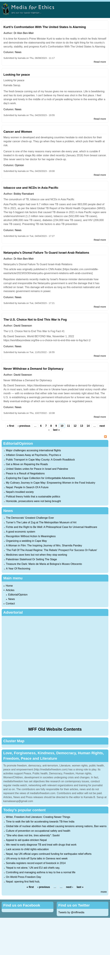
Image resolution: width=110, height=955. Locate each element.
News (18, 52)
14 (88, 425)
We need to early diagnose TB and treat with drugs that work (41, 844)
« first (10, 425)
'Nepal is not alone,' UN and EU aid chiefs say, (33, 867)
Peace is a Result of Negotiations (25, 473)
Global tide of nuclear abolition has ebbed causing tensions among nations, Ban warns (56, 826)
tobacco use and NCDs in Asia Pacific (30, 187)
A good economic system (20, 531)
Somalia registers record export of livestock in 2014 (36, 863)
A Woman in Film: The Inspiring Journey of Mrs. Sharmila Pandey (44, 545)
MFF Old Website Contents (55, 729)
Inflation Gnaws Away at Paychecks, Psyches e (33, 455)
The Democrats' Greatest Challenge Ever (30, 517)
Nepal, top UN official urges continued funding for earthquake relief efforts (49, 853)
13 (81, 425)
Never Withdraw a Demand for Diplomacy (33, 368)
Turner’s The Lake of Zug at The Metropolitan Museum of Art (41, 522)
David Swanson (23, 325)
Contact (10, 603)
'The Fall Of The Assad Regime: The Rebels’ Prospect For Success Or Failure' (51, 550)
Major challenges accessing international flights (33, 450)
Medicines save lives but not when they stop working (36, 554)
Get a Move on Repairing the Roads (27, 464)
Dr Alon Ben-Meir (24, 33)
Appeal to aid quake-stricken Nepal (26, 840)
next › (69, 887)
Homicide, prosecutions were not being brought (33, 501)
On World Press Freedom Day (23, 877)
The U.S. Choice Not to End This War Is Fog (35, 319)
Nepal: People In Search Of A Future (27, 487)
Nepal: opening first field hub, (23, 881)
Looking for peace (16, 74)
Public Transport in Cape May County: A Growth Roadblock (40, 459)
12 (74, 425)
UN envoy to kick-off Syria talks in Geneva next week (37, 858)
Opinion (19, 165)
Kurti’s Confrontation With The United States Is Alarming (44, 27)
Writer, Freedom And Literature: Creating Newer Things (38, 817)
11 (68, 425)
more (104, 891)
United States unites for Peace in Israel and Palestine (37, 468)
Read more (100, 61)
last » (56, 429)
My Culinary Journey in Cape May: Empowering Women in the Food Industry (50, 482)
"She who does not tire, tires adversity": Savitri (33, 835)
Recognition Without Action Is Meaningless (31, 536)
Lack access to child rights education (27, 849)
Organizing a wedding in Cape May (26, 540)
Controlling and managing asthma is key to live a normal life (40, 872)
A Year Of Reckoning (18, 568)
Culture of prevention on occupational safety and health (38, 830)
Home (9, 585)
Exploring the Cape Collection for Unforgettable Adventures (40, 478)
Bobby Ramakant (24, 193)
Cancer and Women (17, 131)
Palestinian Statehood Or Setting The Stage (31, 559)
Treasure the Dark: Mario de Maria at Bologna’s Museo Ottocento (44, 564)
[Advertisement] (55, 667)
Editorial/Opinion (17, 594)
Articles (10, 590)
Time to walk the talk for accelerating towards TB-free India (40, 821)
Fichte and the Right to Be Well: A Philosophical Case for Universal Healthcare (51, 527)
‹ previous (24, 425)
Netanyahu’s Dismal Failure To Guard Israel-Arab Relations (46, 252)
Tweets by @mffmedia (71, 912)
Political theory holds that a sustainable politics (33, 496)
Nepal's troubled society (20, 492)
